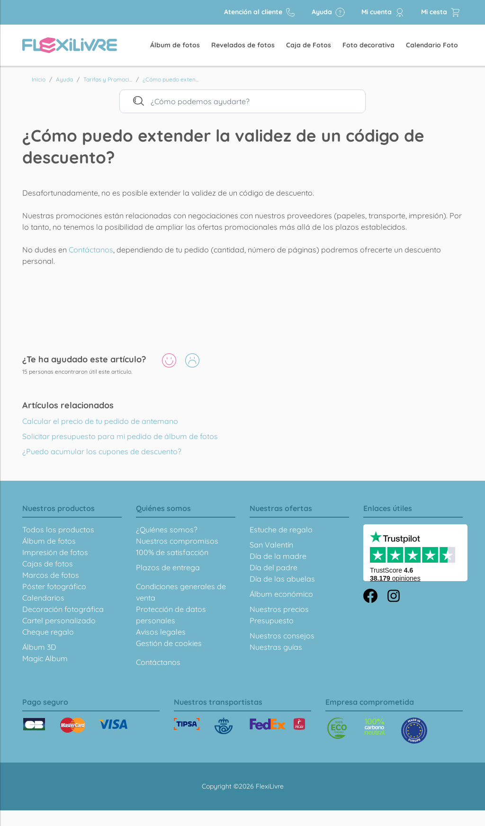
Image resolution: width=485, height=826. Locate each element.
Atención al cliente (260, 12)
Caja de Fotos (308, 45)
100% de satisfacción (172, 552)
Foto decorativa (368, 45)
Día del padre (273, 567)
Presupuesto (272, 620)
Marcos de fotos (50, 575)
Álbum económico (281, 594)
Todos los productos (58, 529)
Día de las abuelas (282, 579)
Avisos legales (161, 632)
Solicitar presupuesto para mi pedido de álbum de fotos (120, 436)
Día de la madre (278, 556)
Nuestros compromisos (177, 541)
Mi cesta (440, 12)
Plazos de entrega (168, 567)
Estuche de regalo (281, 529)
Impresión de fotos (55, 552)
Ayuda (328, 12)
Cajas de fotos (47, 563)
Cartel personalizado (59, 620)
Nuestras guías (276, 647)
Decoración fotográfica (63, 609)
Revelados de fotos (243, 45)
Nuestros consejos (282, 635)
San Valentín (271, 544)
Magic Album (45, 658)
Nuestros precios (279, 609)
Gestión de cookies (169, 643)
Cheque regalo (48, 632)
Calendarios (43, 597)
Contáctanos (91, 249)
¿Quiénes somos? (167, 529)
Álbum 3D (39, 647)
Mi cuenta (383, 12)
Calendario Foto (432, 45)
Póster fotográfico (54, 586)
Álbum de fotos (175, 45)
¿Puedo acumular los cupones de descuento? (101, 451)
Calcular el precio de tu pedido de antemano (100, 421)
